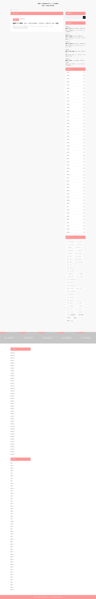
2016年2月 (12, 403)
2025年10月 (13, 355)
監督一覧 (76, 232)
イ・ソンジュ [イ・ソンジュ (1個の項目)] (79, 241)
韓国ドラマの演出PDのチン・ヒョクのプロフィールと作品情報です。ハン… (75, 38)
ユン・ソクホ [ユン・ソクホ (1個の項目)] (78, 308)
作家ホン (76, 133)
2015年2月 (12, 411)
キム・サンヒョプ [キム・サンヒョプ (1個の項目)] (79, 262)
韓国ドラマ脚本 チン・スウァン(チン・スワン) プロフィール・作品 (35, 23)
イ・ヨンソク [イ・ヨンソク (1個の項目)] (70, 253)
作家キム (76, 82)
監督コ (76, 178)
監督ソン (76, 184)
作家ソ (76, 94)
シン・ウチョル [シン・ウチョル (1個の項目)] (80, 273)
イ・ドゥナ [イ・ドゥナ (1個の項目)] (77, 247)
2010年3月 (12, 454)
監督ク (76, 171)
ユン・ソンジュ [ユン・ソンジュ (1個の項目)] (70, 311)
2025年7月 (12, 360)
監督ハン (76, 210)
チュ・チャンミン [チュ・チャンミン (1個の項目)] (70, 282)
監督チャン (76, 190)
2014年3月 (12, 418)
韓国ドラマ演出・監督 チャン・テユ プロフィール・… (75, 52)
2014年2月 (12, 421)
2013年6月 (12, 436)
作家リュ (76, 142)
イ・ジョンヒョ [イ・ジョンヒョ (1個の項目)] (70, 241)
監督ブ (76, 219)
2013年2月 (12, 446)
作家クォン (76, 88)
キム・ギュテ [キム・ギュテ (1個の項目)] (70, 262)
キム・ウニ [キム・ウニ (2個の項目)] (69, 259)
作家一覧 (76, 146)
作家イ (76, 72)
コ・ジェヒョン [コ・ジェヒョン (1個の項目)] (70, 273)
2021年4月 (12, 373)
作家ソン (76, 98)
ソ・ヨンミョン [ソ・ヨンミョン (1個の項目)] (70, 276)
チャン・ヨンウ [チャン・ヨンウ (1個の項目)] (80, 276)
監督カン (76, 162)
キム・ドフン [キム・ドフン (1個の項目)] (70, 265)
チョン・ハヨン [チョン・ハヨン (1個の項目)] (70, 288)
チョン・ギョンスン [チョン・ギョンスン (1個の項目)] (71, 285)
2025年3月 (12, 363)
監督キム (76, 168)
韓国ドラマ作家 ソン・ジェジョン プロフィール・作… (75, 61)
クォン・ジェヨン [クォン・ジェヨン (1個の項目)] (70, 270)
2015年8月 (12, 406)
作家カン (76, 78)
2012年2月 (12, 451)
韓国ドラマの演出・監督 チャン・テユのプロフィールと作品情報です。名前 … (75, 55)
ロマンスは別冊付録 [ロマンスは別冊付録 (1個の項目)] (71, 314)
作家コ (76, 91)
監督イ (76, 155)
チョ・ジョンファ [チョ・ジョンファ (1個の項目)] (70, 297)
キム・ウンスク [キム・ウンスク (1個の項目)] (78, 259)
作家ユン (76, 139)
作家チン (16, 19)
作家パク (76, 123)
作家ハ (76, 120)
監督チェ (76, 187)
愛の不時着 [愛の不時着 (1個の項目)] (81, 314)
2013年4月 (12, 441)
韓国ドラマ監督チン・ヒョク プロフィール (74, 36)
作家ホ (76, 130)
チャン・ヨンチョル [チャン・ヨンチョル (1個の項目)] (71, 279)
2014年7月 (12, 416)
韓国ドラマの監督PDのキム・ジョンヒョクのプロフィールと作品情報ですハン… (75, 31)
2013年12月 (13, 426)
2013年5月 (12, 439)
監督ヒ (76, 216)
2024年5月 (12, 365)
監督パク (76, 213)
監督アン (76, 152)
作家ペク (76, 126)
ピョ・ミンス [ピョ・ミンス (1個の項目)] (70, 308)
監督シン (76, 181)
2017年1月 (12, 385)
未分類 (76, 149)
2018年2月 (12, 380)
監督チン (76, 203)
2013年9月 (12, 431)
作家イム (76, 75)
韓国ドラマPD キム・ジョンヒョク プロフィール (75, 28)
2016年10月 (13, 393)
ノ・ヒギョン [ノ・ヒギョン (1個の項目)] (80, 306)
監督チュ (76, 194)
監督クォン (76, 174)
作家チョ (76, 107)
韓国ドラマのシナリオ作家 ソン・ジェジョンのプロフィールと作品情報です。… (75, 64)
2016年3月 (12, 401)
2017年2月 (12, 383)
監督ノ (76, 206)
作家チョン (76, 110)
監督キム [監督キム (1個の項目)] (76, 317)
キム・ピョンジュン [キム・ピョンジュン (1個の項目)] (71, 267)
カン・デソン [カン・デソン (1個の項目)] (70, 256)
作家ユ (76, 136)
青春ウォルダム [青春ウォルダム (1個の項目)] (70, 320)
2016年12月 (13, 388)
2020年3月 (12, 375)
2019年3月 (12, 378)
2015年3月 (12, 408)
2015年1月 (12, 413)
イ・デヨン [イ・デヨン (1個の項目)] (69, 247)
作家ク (76, 85)
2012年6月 (12, 449)
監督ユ (76, 226)
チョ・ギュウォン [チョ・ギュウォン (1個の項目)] (70, 294)
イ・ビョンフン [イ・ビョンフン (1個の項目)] (80, 250)
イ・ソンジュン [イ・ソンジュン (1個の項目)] (70, 244)
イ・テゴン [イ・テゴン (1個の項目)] (79, 244)
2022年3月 (12, 370)
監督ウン (76, 158)
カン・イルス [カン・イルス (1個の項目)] (78, 253)
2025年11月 (13, 352)
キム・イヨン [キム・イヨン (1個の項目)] (78, 256)
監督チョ (76, 197)
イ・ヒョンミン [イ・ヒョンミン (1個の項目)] (70, 250)
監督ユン (76, 229)
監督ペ (76, 222)
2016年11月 (13, 390)
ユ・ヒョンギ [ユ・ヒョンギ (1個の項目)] (79, 311)
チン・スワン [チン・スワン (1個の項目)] (79, 303)
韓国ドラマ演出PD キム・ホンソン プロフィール (75, 43)
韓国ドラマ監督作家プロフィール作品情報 (48, 3)
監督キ (76, 165)
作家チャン (76, 104)
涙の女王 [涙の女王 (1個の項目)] (69, 317)
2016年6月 (12, 398)
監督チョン (76, 200)
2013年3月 (12, 444)
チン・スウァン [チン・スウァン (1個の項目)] (70, 303)
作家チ (76, 101)
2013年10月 (13, 428)
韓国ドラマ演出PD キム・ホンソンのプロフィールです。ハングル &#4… (75, 46)
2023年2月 (12, 368)
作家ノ (76, 117)
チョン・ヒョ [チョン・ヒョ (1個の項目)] (79, 288)
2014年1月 (12, 423)
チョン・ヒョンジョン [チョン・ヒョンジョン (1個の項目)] (71, 291)
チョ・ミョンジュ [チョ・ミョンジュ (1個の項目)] (70, 300)
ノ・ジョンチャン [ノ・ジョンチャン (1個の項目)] (70, 306)
